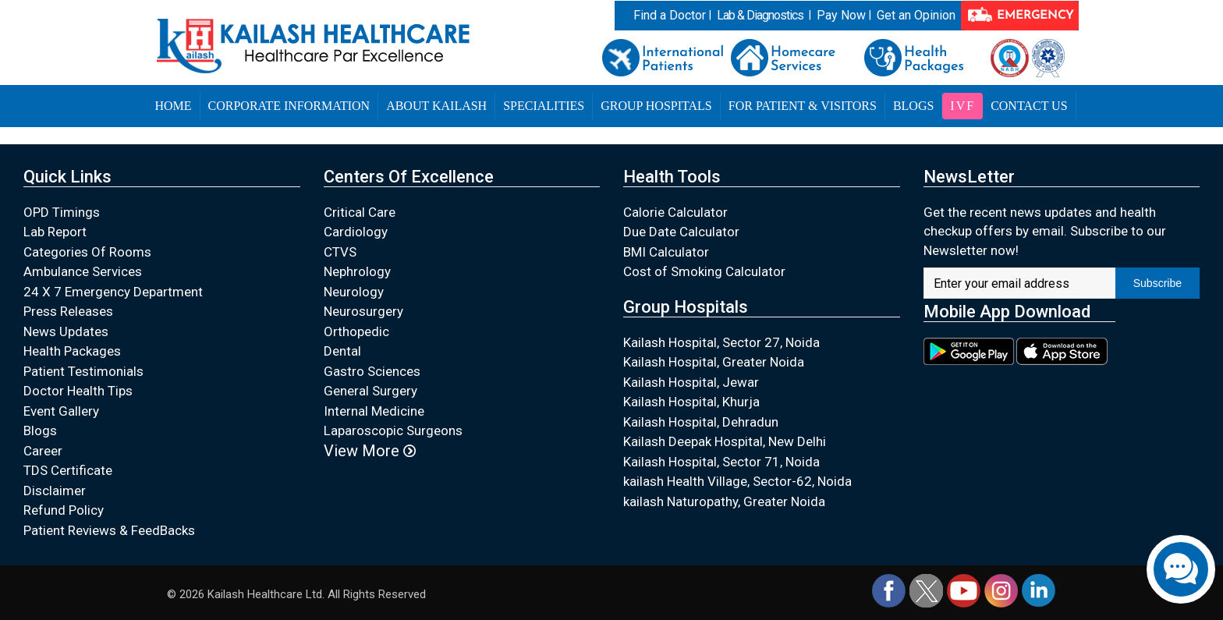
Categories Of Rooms (87, 252)
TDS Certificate (67, 470)
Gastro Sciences (372, 371)
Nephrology (357, 271)
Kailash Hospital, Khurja (691, 401)
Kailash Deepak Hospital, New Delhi (724, 441)
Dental (342, 351)
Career (42, 451)
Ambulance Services (82, 271)
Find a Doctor (669, 15)
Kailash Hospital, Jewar (691, 382)
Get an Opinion (916, 15)
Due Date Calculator (681, 231)
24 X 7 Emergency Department (113, 291)
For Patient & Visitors (802, 105)
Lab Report (55, 231)
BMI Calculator (666, 252)
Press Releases (68, 311)
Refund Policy (63, 510)
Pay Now (841, 15)
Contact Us (1029, 105)
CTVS (340, 252)
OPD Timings (61, 212)
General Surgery (370, 391)
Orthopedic (356, 331)
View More (370, 450)
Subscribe (1157, 283)
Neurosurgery (363, 311)
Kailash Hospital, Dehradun (700, 422)
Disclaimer (54, 490)
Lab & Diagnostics (760, 15)
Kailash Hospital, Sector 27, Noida (721, 342)
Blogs (913, 105)
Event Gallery (61, 411)
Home (172, 105)
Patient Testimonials (83, 371)
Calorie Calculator (675, 212)
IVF (962, 105)
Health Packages (72, 351)
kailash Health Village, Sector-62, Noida (737, 481)
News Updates (65, 331)
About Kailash (436, 105)
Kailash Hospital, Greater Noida (713, 362)
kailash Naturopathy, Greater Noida (724, 501)
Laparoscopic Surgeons (393, 430)
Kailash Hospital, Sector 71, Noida (721, 461)
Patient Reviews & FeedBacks (109, 530)
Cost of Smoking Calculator (704, 271)
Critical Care (359, 212)
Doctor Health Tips (78, 391)
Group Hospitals (656, 105)
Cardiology (356, 231)
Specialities (543, 105)
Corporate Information (289, 105)
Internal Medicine (374, 411)
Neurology (354, 291)
